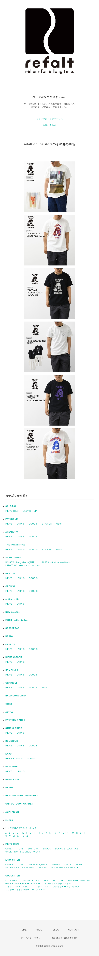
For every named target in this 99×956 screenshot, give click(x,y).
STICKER (47, 524)
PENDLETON (12, 779)
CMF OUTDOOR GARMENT (20, 804)
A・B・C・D (11, 833)
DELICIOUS (11, 741)
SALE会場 (10, 506)
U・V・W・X (12, 836)
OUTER (9, 849)
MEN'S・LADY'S (14, 758)
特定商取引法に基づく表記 (65, 938)
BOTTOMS (33, 849)
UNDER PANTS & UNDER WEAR (22, 852)
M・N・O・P (61, 833)
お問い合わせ (49, 125)
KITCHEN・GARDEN (79, 880)
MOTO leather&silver (17, 620)
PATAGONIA (12, 519)
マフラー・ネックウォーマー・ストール (25, 889)
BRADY (9, 636)
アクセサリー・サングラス (66, 886)
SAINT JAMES (13, 557)
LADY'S (21, 524)
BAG (46, 880)
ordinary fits (12, 599)
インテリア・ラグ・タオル (58, 883)
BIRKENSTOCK (13, 657)
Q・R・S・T (78, 833)
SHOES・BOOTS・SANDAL (20, 867)
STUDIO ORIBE (13, 728)
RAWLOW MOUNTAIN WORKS (21, 796)
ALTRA (9, 712)
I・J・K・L (45, 833)
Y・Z (25, 836)
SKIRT (79, 864)
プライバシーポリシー (32, 938)
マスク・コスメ (41, 886)
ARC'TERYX (11, 532)
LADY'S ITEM (30, 511)
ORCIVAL (10, 586)
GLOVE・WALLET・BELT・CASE (23, 883)
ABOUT (40, 930)
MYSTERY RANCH (15, 720)
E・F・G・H (28, 833)
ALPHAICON (12, 812)
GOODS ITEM (12, 876)
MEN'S (8, 524)
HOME (23, 930)
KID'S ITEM (11, 880)
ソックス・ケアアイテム (17, 886)
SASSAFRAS (12, 628)
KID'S (59, 524)
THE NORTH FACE (15, 545)
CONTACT (73, 930)
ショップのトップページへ (49, 119)
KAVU (8, 754)
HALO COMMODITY (16, 696)
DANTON (10, 573)
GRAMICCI (11, 683)
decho (8, 704)
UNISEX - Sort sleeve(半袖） (55, 562)
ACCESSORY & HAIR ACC (65, 867)
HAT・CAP (58, 880)
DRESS (56, 864)
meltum (9, 820)
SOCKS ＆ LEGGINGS (66, 849)
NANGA (9, 787)
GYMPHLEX (11, 670)
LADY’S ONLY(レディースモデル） (23, 565)
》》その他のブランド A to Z (20, 828)
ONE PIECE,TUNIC (38, 864)
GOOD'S (33, 524)
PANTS (68, 864)
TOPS (20, 849)
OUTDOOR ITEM (30, 880)
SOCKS (43, 867)
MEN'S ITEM (12, 511)
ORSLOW (10, 644)
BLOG (56, 930)
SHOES (47, 849)
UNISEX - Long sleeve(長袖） (20, 562)
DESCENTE (11, 767)
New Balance (12, 612)
